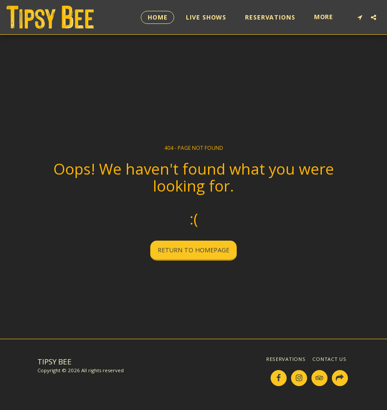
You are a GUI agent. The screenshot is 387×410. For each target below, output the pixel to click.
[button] (359, 17)
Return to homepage (193, 250)
